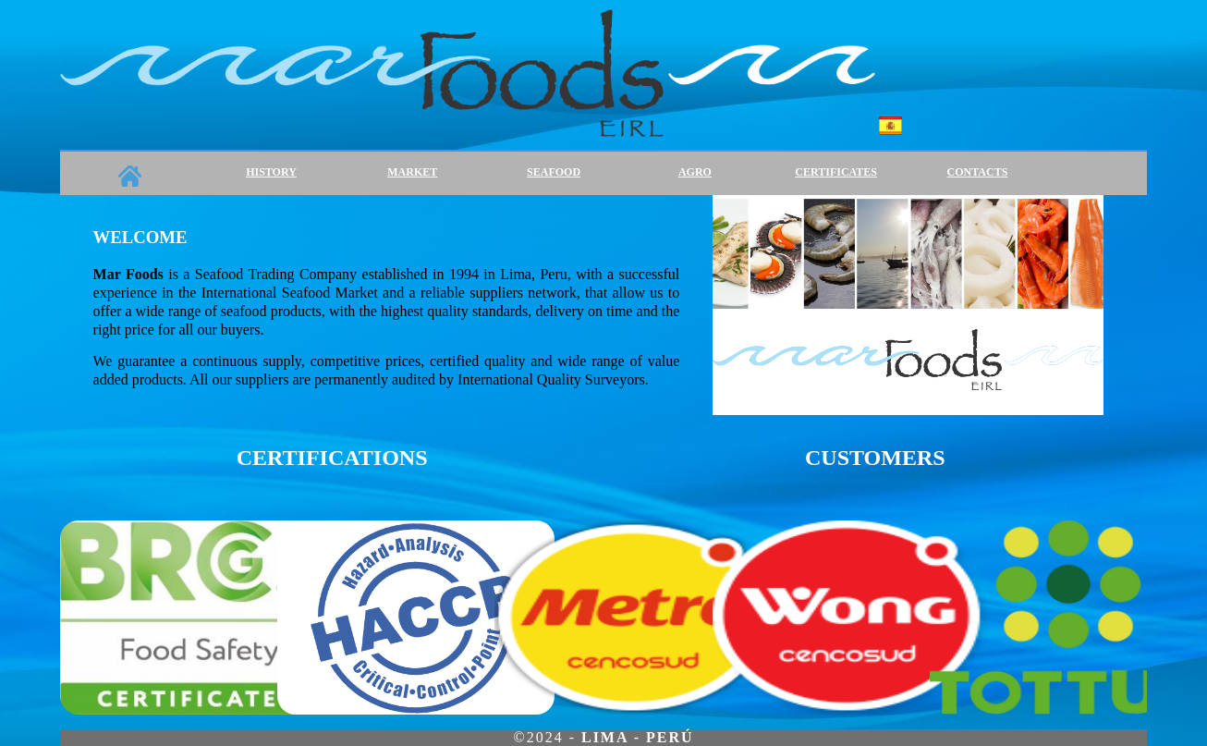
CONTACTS (977, 171)
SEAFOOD (553, 171)
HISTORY (271, 171)
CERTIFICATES (836, 171)
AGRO (695, 171)
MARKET (412, 171)
